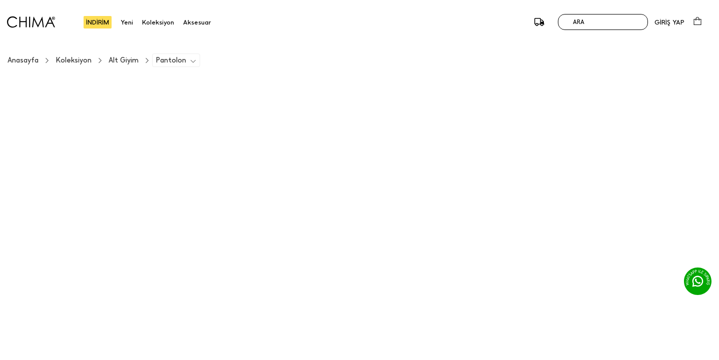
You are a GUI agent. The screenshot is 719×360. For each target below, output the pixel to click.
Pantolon (171, 60)
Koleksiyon (74, 60)
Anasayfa (23, 60)
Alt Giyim (124, 60)
